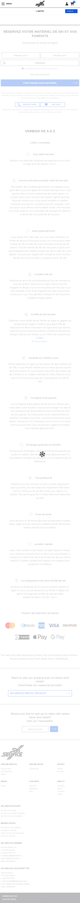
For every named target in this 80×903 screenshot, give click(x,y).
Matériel (71, 11)
